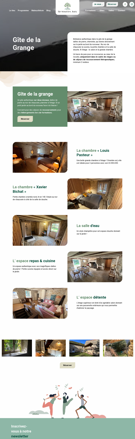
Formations (90, 10)
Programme (23, 10)
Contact (121, 10)
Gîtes (102, 10)
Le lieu (12, 10)
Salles (111, 10)
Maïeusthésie (37, 10)
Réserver (25, 119)
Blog (48, 10)
